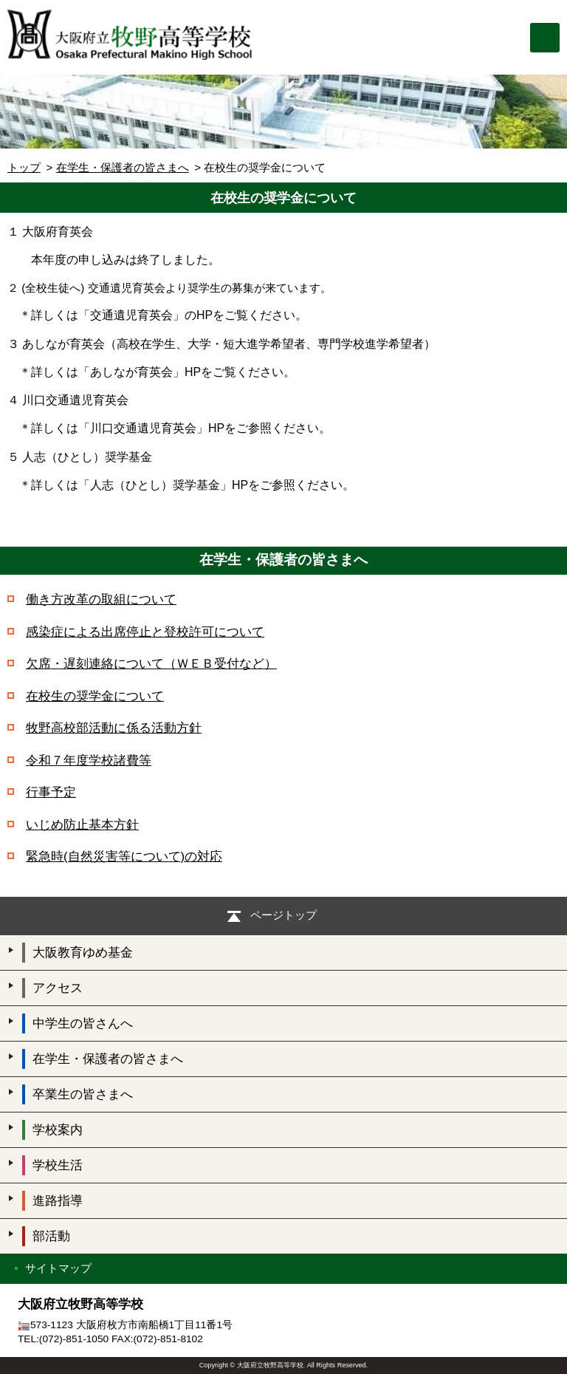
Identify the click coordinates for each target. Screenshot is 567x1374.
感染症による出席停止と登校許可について (145, 632)
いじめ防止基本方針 (82, 825)
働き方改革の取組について (101, 599)
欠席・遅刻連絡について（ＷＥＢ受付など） (151, 664)
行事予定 (51, 792)
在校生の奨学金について (95, 696)
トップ (24, 167)
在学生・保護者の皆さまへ (122, 167)
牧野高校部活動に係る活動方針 (114, 728)
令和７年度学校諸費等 (88, 760)
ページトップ (283, 915)
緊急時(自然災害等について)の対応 (124, 857)
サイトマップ (58, 1268)
